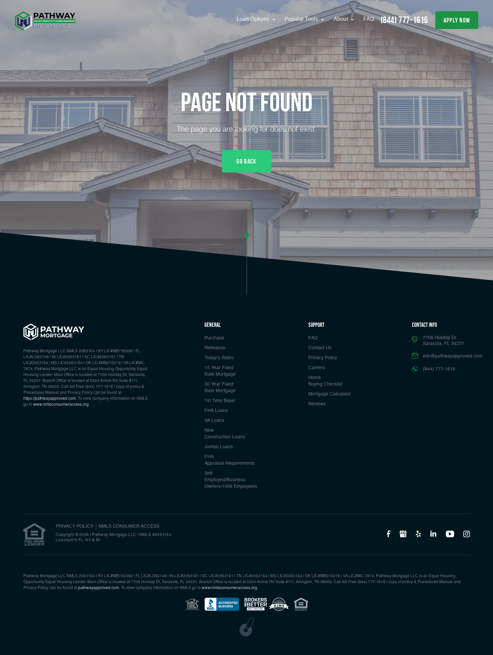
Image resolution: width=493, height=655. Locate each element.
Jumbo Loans (218, 447)
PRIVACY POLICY (74, 526)
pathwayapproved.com (98, 588)
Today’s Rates (219, 358)
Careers (316, 367)
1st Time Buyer (220, 400)
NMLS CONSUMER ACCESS (129, 526)
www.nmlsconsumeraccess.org (61, 405)
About (342, 19)
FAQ (368, 19)
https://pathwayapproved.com (49, 399)
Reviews (317, 404)
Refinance (215, 348)
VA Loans (214, 420)
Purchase (214, 338)
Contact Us (319, 348)
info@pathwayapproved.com (452, 356)
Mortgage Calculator (329, 394)
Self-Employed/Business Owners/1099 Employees (230, 480)
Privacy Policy (322, 358)
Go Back (246, 161)
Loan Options (254, 19)
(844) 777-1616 (404, 20)
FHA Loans (216, 410)
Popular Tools (302, 19)
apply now (457, 20)
